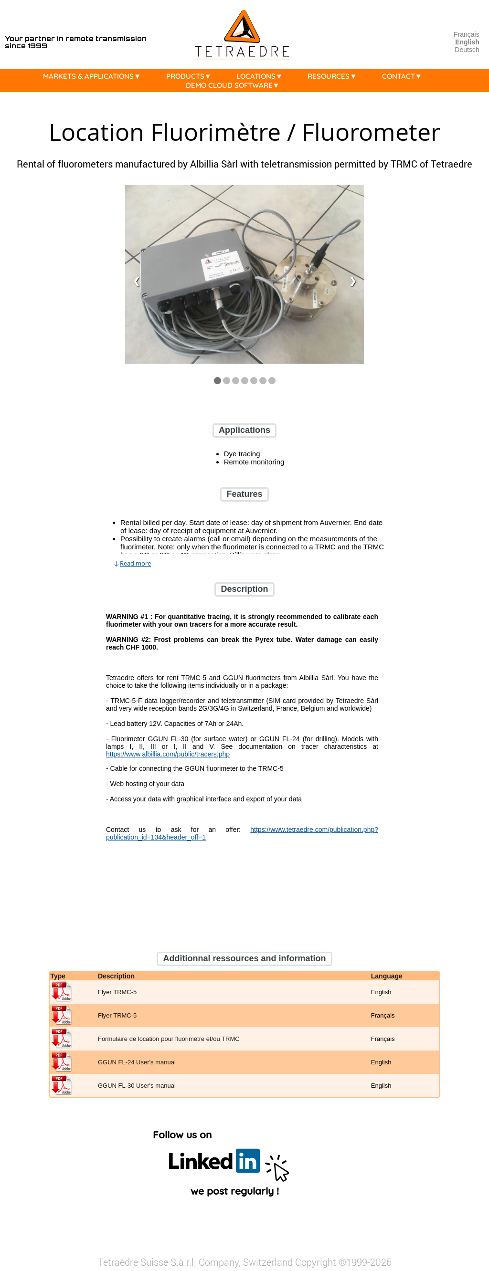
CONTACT (404, 76)
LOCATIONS (261, 76)
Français (466, 34)
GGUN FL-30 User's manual (137, 1086)
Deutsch (467, 49)
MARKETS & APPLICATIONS (94, 76)
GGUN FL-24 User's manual (137, 1062)
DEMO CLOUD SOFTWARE (235, 85)
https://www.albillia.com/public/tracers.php (168, 754)
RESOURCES (334, 76)
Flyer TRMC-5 (117, 992)
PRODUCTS (191, 76)
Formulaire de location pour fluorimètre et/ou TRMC (169, 1039)
